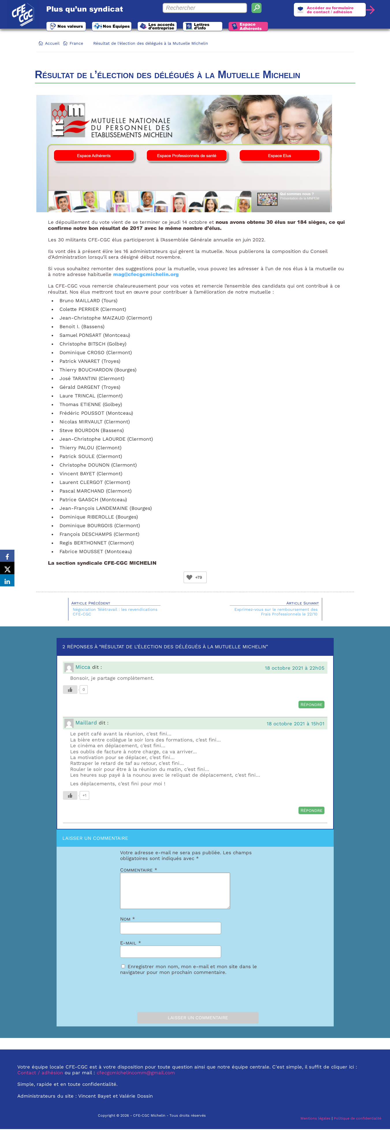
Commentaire (138, 870)
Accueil (52, 43)
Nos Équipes (126, 27)
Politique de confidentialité (357, 1125)
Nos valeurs (73, 27)
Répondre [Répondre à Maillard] (311, 810)
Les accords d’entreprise (177, 27)
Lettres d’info (224, 27)
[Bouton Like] (189, 577)
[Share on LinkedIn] (7, 582)
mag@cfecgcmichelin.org (146, 274)
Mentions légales (316, 1125)
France (76, 43)
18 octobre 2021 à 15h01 (295, 723)
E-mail (130, 950)
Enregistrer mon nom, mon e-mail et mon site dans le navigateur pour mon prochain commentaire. (188, 976)
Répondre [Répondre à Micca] (311, 704)
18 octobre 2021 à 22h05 (294, 668)
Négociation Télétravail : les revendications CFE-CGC (115, 611)
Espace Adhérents (278, 27)
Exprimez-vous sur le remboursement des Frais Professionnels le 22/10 (276, 611)
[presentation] (152, 999)
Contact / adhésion (40, 1079)
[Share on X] (7, 568)
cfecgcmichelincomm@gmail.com (136, 1079)
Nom (127, 926)
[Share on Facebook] (7, 554)
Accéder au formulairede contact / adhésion (327, 10)
